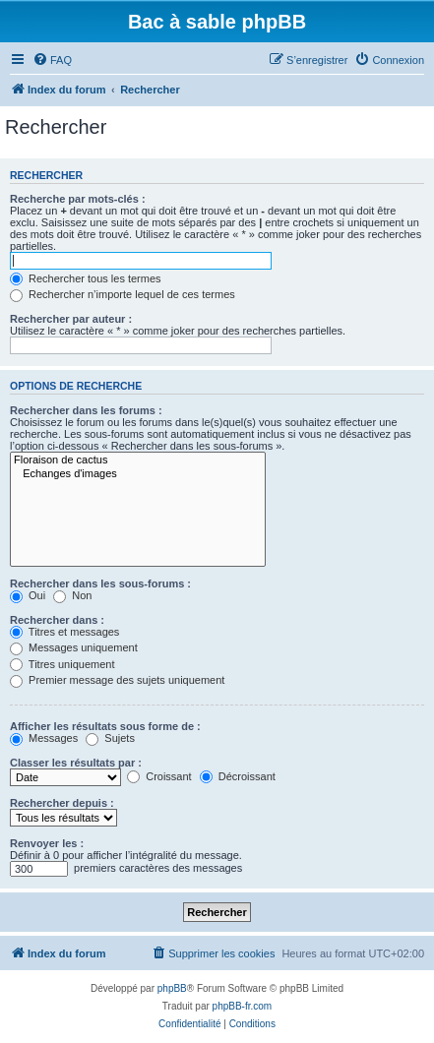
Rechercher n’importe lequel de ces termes (122, 294)
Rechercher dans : (57, 620)
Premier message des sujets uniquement (117, 680)
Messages (44, 738)
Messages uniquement (74, 647)
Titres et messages (64, 632)
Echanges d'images (138, 474)
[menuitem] (52, 60)
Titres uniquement (62, 664)
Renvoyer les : (47, 843)
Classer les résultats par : (76, 762)
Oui (27, 595)
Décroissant (238, 776)
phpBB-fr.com (243, 1006)
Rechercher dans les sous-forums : (100, 583)
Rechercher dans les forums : (86, 410)
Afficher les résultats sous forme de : (105, 726)
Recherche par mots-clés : (78, 199)
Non (72, 595)
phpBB (172, 988)
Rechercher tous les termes (85, 278)
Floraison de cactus (138, 460)
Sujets (110, 738)
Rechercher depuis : (62, 803)
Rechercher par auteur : (71, 319)
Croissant (159, 776)
